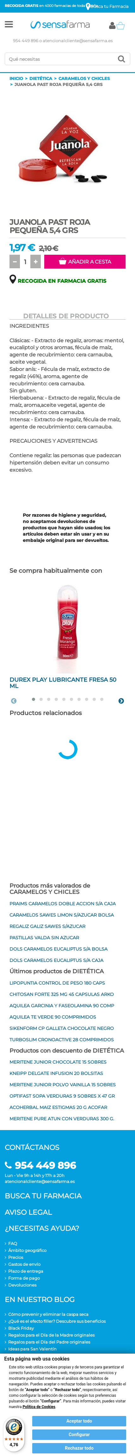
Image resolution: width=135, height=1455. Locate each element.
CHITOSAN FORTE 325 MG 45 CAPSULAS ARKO (61, 994)
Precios (15, 1257)
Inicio (16, 78)
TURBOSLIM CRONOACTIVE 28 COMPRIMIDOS (61, 1040)
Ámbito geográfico (27, 1250)
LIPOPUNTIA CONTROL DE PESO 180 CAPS (57, 983)
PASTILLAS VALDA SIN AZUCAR (44, 938)
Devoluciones (22, 1284)
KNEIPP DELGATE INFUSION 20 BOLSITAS (56, 1073)
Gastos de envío (24, 1264)
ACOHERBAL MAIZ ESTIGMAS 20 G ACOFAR (58, 1107)
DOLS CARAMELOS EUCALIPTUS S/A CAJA (56, 960)
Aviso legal (28, 1212)
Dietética (40, 78)
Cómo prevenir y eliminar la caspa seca (48, 1314)
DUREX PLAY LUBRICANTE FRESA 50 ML (62, 683)
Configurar (79, 1434)
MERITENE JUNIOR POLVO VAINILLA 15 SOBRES (62, 1085)
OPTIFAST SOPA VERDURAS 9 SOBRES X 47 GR (62, 1096)
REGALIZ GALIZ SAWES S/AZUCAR (47, 926)
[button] (9, 25)
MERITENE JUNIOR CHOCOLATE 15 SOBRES (58, 1062)
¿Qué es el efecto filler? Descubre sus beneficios (57, 1321)
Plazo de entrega (25, 1271)
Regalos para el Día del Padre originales (49, 1341)
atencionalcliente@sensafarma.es (78, 40)
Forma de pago (24, 1278)
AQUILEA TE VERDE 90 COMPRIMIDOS (52, 1017)
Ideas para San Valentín (32, 1348)
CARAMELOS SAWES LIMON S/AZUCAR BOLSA (61, 915)
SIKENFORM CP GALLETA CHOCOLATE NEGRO (61, 1028)
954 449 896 (25, 40)
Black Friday (21, 1328)
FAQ (12, 1243)
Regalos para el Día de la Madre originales (51, 1335)
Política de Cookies (38, 1407)
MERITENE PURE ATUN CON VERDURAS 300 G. (61, 1119)
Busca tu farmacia (43, 1196)
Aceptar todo (79, 1421)
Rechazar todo (79, 1448)
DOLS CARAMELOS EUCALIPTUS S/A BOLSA (58, 949)
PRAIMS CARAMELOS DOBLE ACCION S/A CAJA (62, 904)
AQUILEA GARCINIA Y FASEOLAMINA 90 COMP (61, 1006)
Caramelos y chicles (84, 78)
